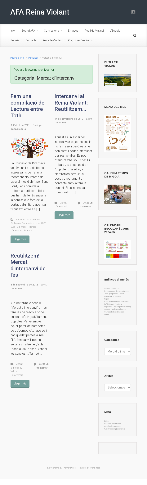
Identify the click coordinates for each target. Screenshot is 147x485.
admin (62, 122)
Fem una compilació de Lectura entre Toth (27, 106)
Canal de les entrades (112, 424)
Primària (28, 230)
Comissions (28, 223)
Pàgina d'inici (17, 57)
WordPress (95, 468)
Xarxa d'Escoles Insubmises (115, 309)
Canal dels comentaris (112, 426)
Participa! (33, 57)
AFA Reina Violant (39, 12)
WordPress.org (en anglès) (114, 429)
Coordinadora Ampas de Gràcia (116, 302)
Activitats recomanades (28, 219)
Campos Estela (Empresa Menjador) (114, 313)
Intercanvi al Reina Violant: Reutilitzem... (71, 102)
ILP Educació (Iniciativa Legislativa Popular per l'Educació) (117, 305)
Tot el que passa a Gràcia (114, 294)
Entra (106, 421)
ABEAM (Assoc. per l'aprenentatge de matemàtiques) (116, 290)
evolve (49, 468)
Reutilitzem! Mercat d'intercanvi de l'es (28, 265)
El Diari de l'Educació (112, 296)
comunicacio (18, 129)
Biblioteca (16, 223)
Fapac (106, 299)
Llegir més (20, 239)
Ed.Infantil (22, 226)
